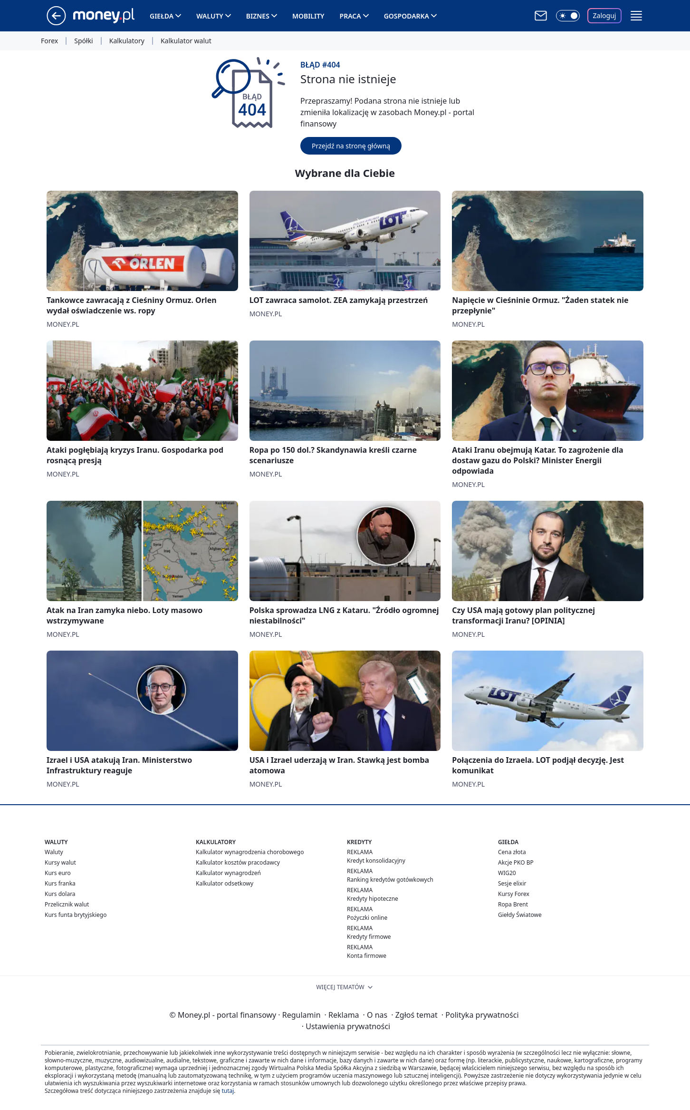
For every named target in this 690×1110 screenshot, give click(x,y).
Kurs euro (58, 873)
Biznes (257, 15)
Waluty (209, 15)
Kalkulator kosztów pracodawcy (238, 862)
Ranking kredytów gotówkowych (390, 880)
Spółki (83, 41)
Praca (350, 15)
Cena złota (512, 852)
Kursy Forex (513, 894)
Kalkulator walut (186, 41)
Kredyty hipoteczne (372, 899)
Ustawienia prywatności (346, 1026)
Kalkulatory (126, 41)
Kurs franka (60, 883)
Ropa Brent (513, 904)
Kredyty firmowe (369, 937)
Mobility (308, 15)
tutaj (227, 1091)
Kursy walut (60, 862)
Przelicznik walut (67, 904)
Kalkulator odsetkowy (224, 883)
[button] (636, 15)
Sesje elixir (512, 883)
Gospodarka (406, 15)
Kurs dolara (60, 894)
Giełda (161, 15)
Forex (49, 41)
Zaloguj (604, 15)
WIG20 (507, 873)
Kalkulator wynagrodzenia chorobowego (250, 852)
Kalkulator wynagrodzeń (228, 873)
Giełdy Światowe (520, 915)
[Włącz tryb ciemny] (568, 15)
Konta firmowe (366, 956)
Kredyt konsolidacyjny (376, 861)
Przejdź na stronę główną (351, 145)
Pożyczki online (367, 918)
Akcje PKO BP (516, 862)
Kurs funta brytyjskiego (75, 915)
